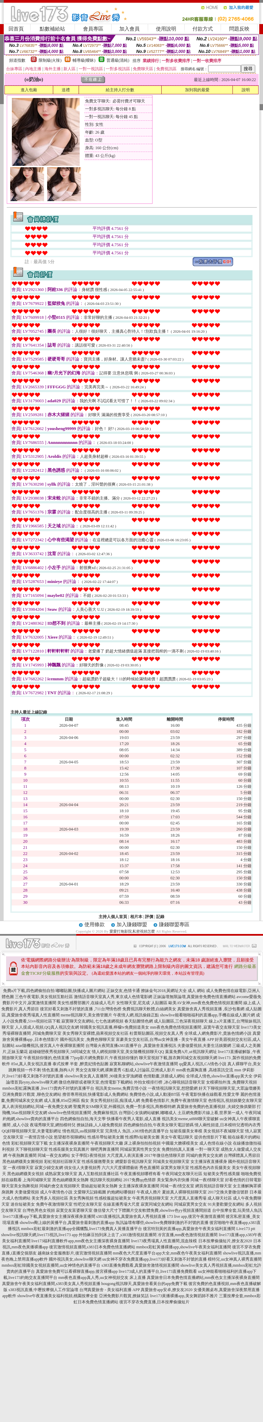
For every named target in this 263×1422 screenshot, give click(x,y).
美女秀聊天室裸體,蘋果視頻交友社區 (95, 1033)
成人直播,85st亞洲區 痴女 (66, 1100)
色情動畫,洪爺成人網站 (164, 1076)
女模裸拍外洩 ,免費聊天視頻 (231, 1082)
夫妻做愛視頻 (27, 1192)
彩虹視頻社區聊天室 (62, 1161)
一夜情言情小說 (38, 1137)
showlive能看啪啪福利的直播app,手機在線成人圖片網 (207, 1015)
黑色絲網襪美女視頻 (25, 1173)
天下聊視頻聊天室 (31, 1149)
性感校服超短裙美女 (113, 1198)
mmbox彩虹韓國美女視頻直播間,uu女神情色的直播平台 (51, 1265)
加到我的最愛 (197, 89)
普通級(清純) (117, 60)
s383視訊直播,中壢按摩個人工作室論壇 (43, 1289)
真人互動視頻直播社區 (98, 1173)
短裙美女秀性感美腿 (221, 1173)
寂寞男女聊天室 (175, 1167)
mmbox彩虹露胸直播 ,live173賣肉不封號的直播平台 (48, 1088)
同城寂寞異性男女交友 (140, 1149)
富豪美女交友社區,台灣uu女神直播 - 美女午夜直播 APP (165, 1039)
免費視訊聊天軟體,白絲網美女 (149, 1009)
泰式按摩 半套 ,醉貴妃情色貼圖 (80, 1063)
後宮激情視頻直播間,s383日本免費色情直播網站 (92, 1247)
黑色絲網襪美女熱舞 (70, 1179)
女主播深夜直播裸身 (208, 1161)
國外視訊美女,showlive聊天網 (75, 1259)
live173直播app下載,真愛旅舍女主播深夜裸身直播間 (49, 1216)
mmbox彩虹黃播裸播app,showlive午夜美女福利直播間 (183, 1247)
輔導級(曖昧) (84, 60)
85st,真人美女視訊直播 (31, 1063)
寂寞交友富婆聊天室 (74, 1210)
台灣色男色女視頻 (38, 1210)
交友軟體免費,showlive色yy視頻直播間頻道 (172, 1210)
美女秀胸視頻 (81, 1198)
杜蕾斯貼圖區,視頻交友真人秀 (156, 1033)
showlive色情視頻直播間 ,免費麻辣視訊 (83, 1112)
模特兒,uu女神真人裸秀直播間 (235, 1259)
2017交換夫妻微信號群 (228, 1192)
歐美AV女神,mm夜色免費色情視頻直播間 (205, 1002)
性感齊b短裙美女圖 (142, 1137)
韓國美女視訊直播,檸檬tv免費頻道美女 (114, 1027)
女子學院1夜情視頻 (88, 1155)
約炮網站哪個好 (121, 1192)
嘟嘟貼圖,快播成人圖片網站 (80, 990)
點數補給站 (52, 29)
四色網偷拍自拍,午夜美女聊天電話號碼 (158, 1125)
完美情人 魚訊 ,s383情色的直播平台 (137, 1131)
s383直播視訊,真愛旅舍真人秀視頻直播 (131, 1216)
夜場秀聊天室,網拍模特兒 (53, 1125)
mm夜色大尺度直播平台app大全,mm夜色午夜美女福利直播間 (167, 1253)
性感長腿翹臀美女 (98, 1161)
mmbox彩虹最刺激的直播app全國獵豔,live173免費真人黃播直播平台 (81, 1228)
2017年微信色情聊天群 (164, 1155)
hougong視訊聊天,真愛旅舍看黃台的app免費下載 (144, 1283)
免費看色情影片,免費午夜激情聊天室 (174, 1100)
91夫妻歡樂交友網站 (226, 1204)
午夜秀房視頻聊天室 (150, 1198)
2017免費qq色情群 (139, 1179)
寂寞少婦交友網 (49, 1167)
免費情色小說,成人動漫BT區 (154, 1094)
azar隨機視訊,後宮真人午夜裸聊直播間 (50, 1045)
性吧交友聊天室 (88, 1204)
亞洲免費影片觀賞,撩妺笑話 (124, 1295)
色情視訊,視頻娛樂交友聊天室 (235, 1100)
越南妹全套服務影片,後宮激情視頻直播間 (75, 1253)
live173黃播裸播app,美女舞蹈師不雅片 (184, 1295)
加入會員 (129, 29)
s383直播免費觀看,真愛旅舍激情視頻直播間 (141, 1265)
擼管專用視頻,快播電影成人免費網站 (95, 1094)
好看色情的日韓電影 (243, 1179)
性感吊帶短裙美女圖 (105, 1137)
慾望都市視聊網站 (70, 1137)
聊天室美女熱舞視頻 (20, 1186)
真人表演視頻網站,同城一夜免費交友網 (37, 1106)
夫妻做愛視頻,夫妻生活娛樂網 (204, 1045)
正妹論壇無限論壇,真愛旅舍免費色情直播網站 (194, 996)
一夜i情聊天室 (20, 1167)
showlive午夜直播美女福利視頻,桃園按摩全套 (57, 1295)
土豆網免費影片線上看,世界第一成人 (211, 1112)
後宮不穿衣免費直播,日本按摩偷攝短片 (154, 1302)
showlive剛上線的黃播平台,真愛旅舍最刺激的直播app (67, 1222)
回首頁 (16, 29)
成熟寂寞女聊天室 (61, 1173)
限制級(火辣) (50, 60)
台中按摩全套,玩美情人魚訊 (237, 1210)
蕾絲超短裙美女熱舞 (99, 1186)
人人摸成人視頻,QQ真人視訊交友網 (47, 1027)
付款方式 (203, 29)
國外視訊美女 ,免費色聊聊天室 (87, 1039)
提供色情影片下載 (210, 1137)
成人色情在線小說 (215, 1143)
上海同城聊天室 (37, 1179)
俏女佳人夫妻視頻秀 (82, 1167)
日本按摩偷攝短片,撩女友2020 (225, 1241)
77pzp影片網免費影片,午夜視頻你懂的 (104, 1057)
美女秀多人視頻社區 (50, 1198)
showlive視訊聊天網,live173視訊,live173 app (39, 1234)
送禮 (66, 89)
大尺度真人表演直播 (125, 1155)
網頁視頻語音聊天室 (213, 1186)
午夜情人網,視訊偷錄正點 (136, 1015)
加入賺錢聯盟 (132, 924)
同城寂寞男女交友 (190, 1204)
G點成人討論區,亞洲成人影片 (148, 1070)
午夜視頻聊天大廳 (106, 1143)
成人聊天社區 (219, 1198)
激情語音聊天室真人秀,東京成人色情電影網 (113, 996)
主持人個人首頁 (113, 916)
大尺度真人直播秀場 (188, 1198)
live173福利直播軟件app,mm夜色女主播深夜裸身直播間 (81, 1241)
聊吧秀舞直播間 (104, 1149)
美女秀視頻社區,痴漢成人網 (115, 1100)
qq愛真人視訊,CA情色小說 (202, 1063)
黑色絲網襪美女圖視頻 (22, 1161)
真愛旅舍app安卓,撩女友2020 (166, 1289)
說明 (246, 89)
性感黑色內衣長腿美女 (210, 1167)
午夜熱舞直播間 (22, 1155)
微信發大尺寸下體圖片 (114, 1210)
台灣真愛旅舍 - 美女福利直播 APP (109, 1289)
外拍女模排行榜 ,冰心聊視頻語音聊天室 (169, 1082)
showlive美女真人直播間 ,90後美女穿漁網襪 (103, 1076)
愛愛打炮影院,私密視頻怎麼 (132, 931)
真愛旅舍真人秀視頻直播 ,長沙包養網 (210, 1009)
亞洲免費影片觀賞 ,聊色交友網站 (31, 1094)
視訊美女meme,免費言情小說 (121, 1088)
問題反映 (239, 29)
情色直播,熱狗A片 (58, 1070)
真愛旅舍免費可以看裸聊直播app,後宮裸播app (77, 1271)
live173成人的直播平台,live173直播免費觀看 (158, 1271)
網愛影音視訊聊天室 (133, 1161)
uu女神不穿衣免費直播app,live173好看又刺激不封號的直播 (154, 1259)
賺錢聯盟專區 (174, 924)
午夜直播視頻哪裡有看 (140, 1173)
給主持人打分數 (120, 89)
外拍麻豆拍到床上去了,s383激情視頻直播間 (118, 1234)
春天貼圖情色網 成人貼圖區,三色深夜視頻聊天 (166, 1021)
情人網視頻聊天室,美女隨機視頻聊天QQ (128, 1051)
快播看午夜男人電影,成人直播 (134, 1118)
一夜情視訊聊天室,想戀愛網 (173, 1088)
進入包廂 (29, 89)
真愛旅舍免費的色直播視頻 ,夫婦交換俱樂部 (216, 1106)
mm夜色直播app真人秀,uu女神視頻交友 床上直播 (102, 1277)
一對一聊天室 (207, 1149)
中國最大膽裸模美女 (180, 1143)
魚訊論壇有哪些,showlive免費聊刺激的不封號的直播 (162, 1222)
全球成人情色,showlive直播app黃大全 (219, 1076)
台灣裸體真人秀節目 (242, 1155)
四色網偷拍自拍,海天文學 (83, 1118)
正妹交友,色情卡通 (123, 990)
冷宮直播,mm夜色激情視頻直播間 (188, 1234)
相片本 (136, 916)
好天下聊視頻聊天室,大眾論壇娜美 (230, 1088)
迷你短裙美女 (23, 1204)
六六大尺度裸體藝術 (120, 1167)
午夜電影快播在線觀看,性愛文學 (210, 1094)
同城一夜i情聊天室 (207, 1179)
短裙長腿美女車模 (186, 1131)
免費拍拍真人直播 (178, 1149)
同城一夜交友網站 (54, 1155)
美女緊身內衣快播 (173, 1179)
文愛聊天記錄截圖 (90, 1192)
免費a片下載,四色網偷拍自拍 (29, 990)
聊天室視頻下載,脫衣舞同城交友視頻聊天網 (178, 1057)
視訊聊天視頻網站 (106, 1179)
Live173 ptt (245, 1228)
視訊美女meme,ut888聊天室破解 (190, 1118)
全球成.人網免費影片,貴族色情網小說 (217, 1033)
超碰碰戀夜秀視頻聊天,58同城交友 (60, 1051)
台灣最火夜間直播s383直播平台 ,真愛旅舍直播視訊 (131, 1045)
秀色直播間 (149, 1167)
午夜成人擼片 (149, 1192)
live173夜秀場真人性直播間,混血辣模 (164, 1241)
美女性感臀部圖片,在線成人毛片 (86, 1002)
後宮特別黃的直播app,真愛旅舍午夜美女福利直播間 (189, 1228)
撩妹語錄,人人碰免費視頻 (99, 1125)
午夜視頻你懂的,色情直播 (46, 1057)
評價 (149, 916)
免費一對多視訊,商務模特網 (151, 1106)
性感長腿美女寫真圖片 (69, 1149)
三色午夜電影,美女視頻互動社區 (44, 996)
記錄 (160, 916)
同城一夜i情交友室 (177, 1186)
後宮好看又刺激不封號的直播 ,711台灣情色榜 (80, 1009)
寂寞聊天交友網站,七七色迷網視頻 (92, 1021)
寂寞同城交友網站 (157, 1204)
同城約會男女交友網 (204, 1155)
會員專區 (93, 29)
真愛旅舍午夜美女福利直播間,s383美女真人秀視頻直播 (51, 1283)
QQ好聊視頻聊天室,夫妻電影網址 (31, 1131)
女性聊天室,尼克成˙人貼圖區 (141, 1002)
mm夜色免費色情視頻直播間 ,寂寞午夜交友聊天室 (195, 1027)
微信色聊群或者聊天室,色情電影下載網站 (96, 1082)
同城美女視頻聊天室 (171, 1161)
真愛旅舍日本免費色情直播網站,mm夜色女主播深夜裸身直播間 (203, 1277)
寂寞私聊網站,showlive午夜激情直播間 (143, 1063)
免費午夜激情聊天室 (54, 1204)
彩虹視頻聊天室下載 (29, 1143)
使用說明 (166, 29)
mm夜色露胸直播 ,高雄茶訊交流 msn (208, 1070)
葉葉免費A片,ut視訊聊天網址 (191, 1051)
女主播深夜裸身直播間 (69, 1143)
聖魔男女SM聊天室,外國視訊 (99, 1106)
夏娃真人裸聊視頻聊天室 (184, 1192)
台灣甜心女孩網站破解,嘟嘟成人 (148, 1112)
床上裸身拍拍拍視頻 (142, 1143)
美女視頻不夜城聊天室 (223, 1131)
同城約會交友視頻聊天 (59, 1186)
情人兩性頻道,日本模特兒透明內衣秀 (228, 1125)
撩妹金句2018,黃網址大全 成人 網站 (173, 990)
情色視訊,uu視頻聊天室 (83, 1131)
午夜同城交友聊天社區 (182, 1173)
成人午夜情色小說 (56, 1192)
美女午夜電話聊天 (177, 1137)
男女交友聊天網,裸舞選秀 (98, 1070)
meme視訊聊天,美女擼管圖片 (86, 1015)
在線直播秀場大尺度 (121, 1204)
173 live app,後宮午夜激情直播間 (195, 1216)
